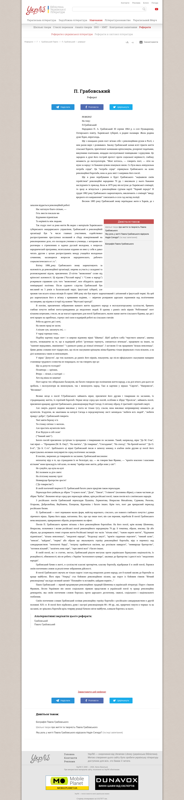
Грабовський (41, 621)
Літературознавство (118, 20)
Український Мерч (145, 20)
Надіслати (63, 107)
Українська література (41, 20)
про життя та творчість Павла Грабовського (66, 727)
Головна (69, 754)
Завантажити (149, 42)
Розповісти (92, 107)
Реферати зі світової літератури (114, 34)
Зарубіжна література (73, 20)
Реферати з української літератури (72, 34)
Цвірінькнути (121, 107)
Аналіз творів (83, 27)
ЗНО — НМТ (101, 27)
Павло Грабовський (44, 624)
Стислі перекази (63, 27)
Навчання (96, 21)
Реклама (136, 3)
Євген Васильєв (101, 767)
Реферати (145, 27)
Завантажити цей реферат (92, 692)
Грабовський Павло (49, 42)
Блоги (146, 3)
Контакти (125, 3)
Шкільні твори (42, 27)
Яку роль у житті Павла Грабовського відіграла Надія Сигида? (69, 732)
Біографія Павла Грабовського (119, 244)
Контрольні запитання (123, 27)
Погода (155, 3)
